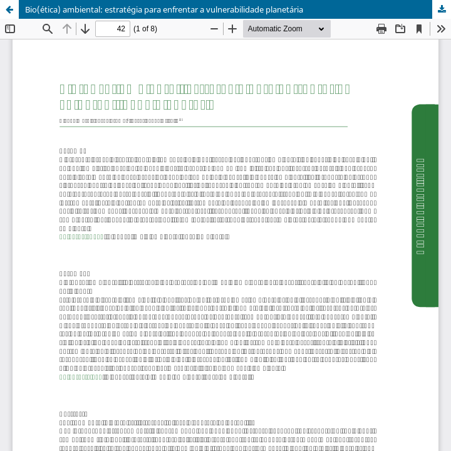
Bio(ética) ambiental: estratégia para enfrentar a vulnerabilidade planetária (164, 9)
